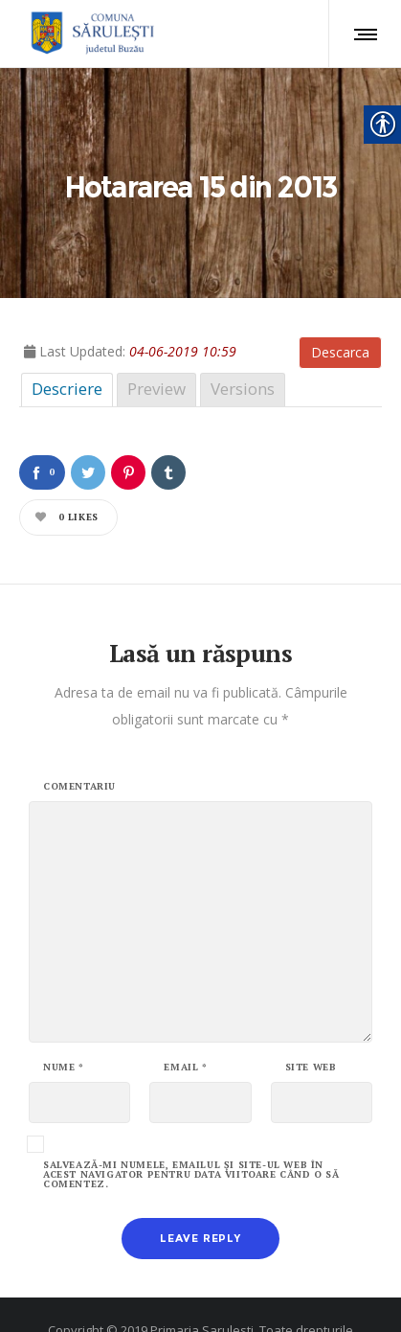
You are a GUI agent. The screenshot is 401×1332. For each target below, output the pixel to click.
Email (185, 1010)
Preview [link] (156, 331)
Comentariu (79, 729)
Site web (311, 1010)
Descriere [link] (67, 331)
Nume (63, 1010)
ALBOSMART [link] (269, 1299)
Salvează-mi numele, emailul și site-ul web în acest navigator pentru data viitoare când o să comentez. (191, 1117)
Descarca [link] (340, 295)
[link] (89, 33)
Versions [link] (243, 331)
